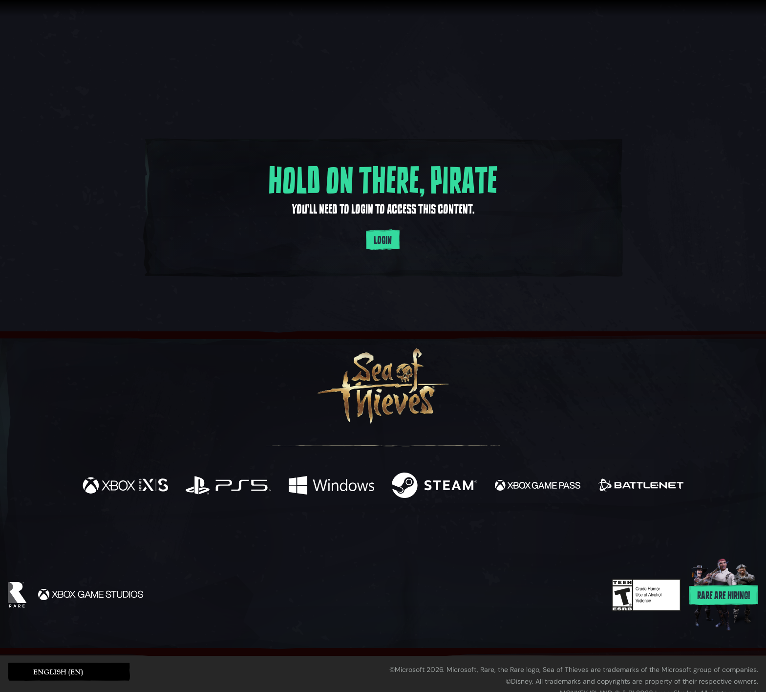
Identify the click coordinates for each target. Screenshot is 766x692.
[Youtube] (380, 532)
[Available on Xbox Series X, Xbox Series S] (125, 486)
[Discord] (422, 534)
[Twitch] (339, 533)
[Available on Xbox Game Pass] (537, 486)
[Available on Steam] (434, 486)
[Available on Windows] (331, 486)
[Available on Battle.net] (640, 486)
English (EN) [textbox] (58, 671)
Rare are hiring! (723, 595)
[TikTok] (450, 533)
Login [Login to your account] (383, 240)
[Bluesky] (477, 534)
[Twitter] (310, 532)
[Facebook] (285, 531)
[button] (69, 672)
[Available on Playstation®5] (228, 486)
